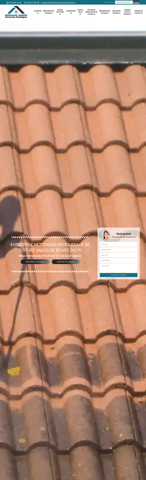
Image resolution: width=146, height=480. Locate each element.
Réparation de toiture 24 (104, 12)
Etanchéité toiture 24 (116, 12)
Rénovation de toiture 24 (48, 12)
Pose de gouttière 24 (60, 12)
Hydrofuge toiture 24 (138, 12)
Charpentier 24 (71, 12)
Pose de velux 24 (80, 12)
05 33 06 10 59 (13, 2)
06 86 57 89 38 (31, 2)
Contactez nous (66, 262)
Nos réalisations (35, 262)
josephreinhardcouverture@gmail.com (58, 2)
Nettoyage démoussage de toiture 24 (91, 12)
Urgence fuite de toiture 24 (127, 12)
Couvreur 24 (38, 12)
